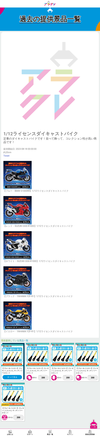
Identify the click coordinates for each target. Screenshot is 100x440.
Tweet (6, 155)
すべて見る (12, 377)
